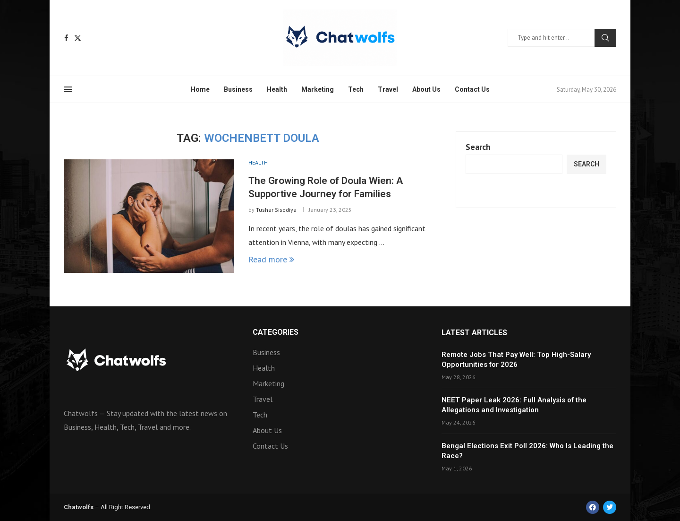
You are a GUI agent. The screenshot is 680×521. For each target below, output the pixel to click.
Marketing (317, 89)
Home (200, 89)
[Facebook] (66, 38)
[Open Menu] (68, 89)
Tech (356, 89)
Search (605, 38)
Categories (275, 332)
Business (238, 89)
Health (277, 89)
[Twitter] (78, 38)
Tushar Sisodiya (276, 209)
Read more (271, 259)
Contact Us (472, 89)
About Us (426, 89)
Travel (388, 89)
